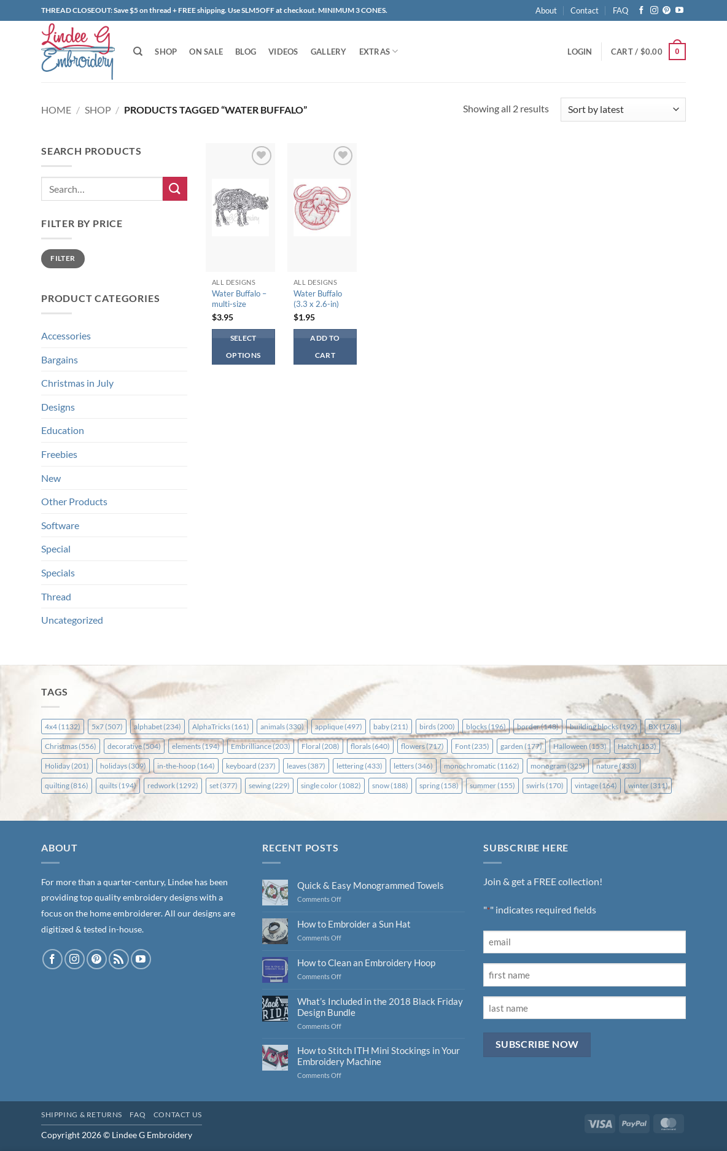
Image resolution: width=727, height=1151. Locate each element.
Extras (378, 51)
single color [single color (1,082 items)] (331, 785)
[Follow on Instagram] (654, 10)
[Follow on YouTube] (679, 10)
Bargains (59, 359)
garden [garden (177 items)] (521, 746)
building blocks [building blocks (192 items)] (603, 726)
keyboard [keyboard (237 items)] (251, 765)
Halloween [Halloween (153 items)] (580, 746)
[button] (579, 52)
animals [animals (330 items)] (282, 726)
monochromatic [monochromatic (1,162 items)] (481, 765)
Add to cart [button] (325, 346)
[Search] (137, 51)
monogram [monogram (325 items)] (558, 765)
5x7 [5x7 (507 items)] (107, 726)
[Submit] (175, 189)
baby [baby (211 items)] (390, 726)
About (546, 10)
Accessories (66, 335)
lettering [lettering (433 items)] (359, 765)
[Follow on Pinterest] (667, 10)
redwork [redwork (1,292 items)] (172, 785)
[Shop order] (623, 110)
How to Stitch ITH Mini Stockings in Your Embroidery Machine (378, 1056)
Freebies (59, 454)
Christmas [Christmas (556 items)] (70, 746)
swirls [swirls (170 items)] (545, 785)
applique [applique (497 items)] (338, 726)
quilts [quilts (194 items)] (117, 785)
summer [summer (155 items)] (492, 785)
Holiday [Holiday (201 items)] (67, 765)
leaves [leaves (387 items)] (306, 765)
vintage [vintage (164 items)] (596, 785)
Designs (58, 407)
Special (56, 548)
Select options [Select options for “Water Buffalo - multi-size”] (243, 346)
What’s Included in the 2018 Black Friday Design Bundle (380, 1007)
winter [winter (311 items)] (648, 785)
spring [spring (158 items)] (439, 785)
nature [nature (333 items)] (616, 765)
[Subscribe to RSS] (119, 959)
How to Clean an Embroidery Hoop (366, 962)
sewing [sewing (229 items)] (269, 785)
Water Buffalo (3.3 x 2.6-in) (318, 299)
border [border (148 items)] (538, 726)
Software (60, 525)
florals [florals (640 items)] (370, 746)
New (51, 478)
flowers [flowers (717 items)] (422, 746)
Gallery (329, 51)
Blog (245, 51)
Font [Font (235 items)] (472, 746)
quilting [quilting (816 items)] (66, 785)
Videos (283, 51)
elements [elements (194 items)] (196, 746)
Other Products (74, 501)
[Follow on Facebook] (641, 10)
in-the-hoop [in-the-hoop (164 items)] (186, 765)
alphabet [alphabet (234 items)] (157, 726)
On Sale (206, 51)
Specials (58, 572)
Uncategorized (72, 620)
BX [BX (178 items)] (662, 726)
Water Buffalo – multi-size (239, 299)
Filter (62, 258)
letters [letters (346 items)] (413, 765)
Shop (166, 51)
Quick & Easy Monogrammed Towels (370, 885)
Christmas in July (77, 383)
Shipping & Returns (81, 1114)
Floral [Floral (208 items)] (320, 746)
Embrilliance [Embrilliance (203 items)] (260, 746)
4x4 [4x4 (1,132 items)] (62, 726)
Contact (584, 10)
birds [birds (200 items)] (437, 726)
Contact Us (178, 1114)
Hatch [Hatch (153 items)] (637, 746)
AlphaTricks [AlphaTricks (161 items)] (220, 726)
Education (62, 430)
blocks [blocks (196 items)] (486, 726)
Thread (56, 596)
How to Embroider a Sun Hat (354, 923)
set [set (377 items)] (223, 785)
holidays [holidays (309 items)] (123, 765)
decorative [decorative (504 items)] (134, 746)
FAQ (620, 10)
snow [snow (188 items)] (390, 785)
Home (56, 109)
